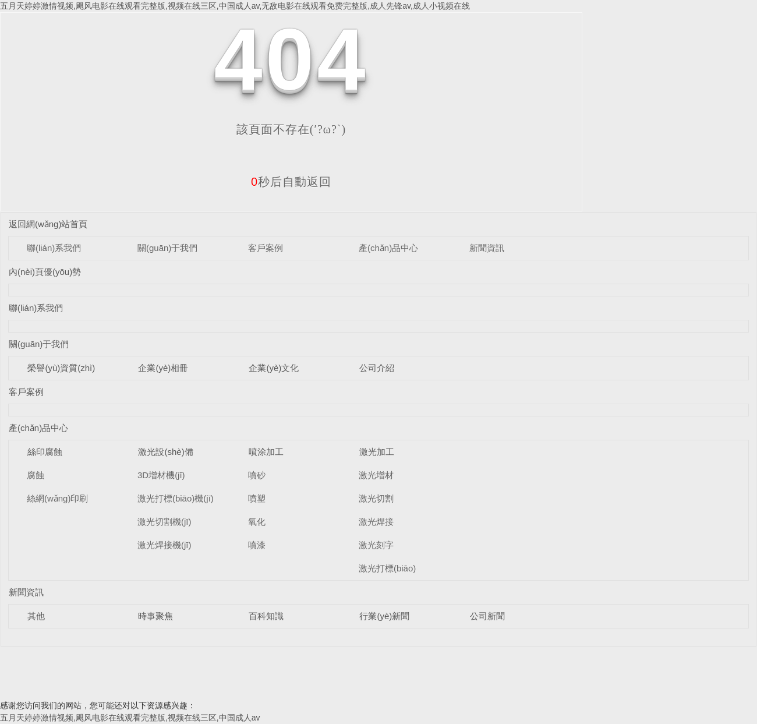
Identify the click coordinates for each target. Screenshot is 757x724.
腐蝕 (35, 475)
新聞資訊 (486, 248)
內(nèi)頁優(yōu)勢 (45, 272)
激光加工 (376, 452)
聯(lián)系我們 (54, 248)
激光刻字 (376, 545)
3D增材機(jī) (161, 475)
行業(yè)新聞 (384, 616)
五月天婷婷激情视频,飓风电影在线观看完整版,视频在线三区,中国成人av (130, 717)
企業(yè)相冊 (163, 368)
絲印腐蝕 (44, 452)
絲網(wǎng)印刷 (58, 498)
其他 (36, 616)
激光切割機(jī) (164, 522)
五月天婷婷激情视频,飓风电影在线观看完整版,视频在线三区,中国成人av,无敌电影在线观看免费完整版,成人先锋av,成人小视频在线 (235, 5)
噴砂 (257, 475)
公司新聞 (487, 616)
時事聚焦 (155, 616)
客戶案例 (265, 248)
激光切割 (376, 498)
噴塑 (257, 498)
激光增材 (376, 475)
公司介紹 (376, 368)
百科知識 (266, 616)
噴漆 (257, 545)
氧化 (257, 522)
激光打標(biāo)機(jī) (175, 498)
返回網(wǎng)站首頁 (48, 224)
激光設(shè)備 (165, 452)
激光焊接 (376, 522)
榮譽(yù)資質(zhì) (61, 368)
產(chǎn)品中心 (388, 248)
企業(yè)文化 (274, 368)
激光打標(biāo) (387, 568)
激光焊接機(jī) (164, 545)
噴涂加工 (266, 452)
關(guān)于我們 (167, 248)
